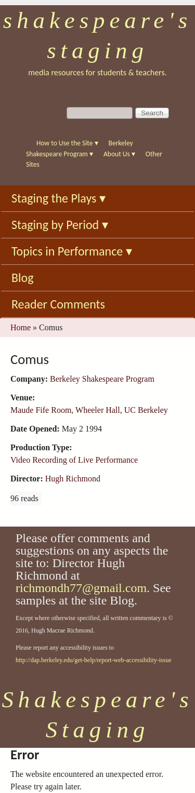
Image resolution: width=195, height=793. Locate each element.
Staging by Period (59, 224)
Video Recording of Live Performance (74, 459)
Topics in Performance (71, 251)
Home (20, 327)
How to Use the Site (67, 143)
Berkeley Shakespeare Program (102, 378)
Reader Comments (58, 304)
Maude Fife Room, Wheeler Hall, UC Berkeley (89, 410)
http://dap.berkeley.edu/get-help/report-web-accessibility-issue (94, 660)
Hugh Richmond (72, 478)
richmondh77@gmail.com (81, 588)
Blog (22, 277)
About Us (119, 154)
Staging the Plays (58, 198)
